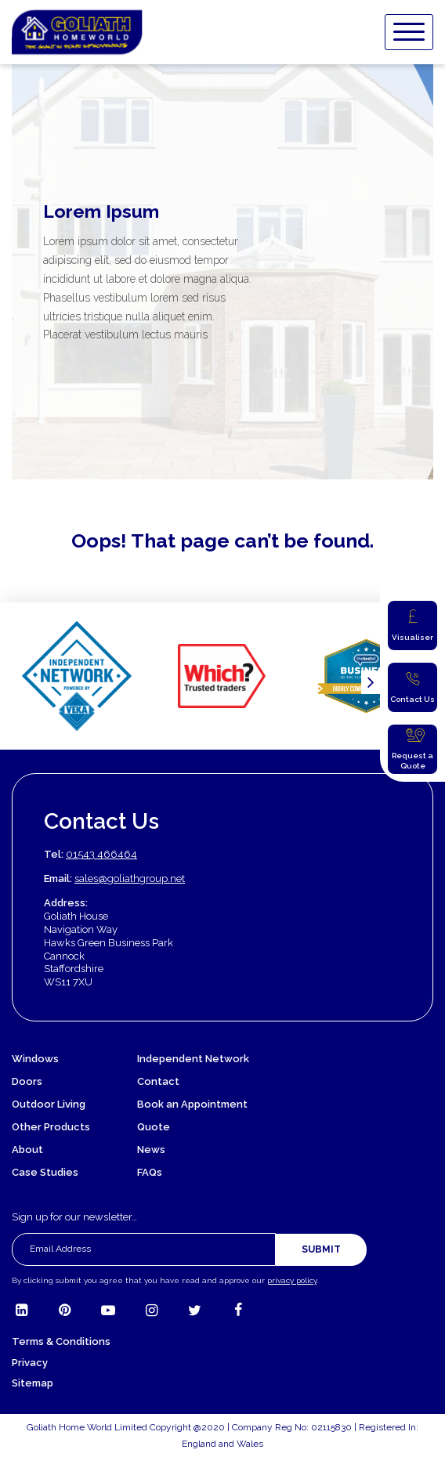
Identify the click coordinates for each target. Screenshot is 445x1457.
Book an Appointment (192, 1104)
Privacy (30, 1362)
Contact (158, 1081)
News (151, 1149)
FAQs (149, 1172)
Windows (35, 1059)
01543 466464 (101, 854)
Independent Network (193, 1059)
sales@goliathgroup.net (129, 878)
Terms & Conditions (61, 1341)
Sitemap (32, 1383)
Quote (153, 1127)
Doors (27, 1081)
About (27, 1149)
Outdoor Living (48, 1104)
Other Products (51, 1127)
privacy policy (292, 1280)
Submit (321, 1249)
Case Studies (45, 1172)
